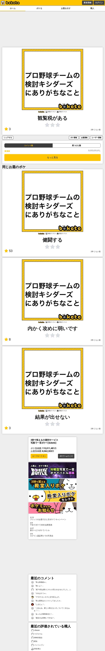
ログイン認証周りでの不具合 (52, 535)
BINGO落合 (36, 637)
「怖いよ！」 (37, 586)
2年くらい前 (96, 130)
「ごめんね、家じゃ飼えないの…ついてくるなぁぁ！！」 (50, 609)
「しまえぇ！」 (38, 604)
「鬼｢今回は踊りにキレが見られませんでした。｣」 (51, 589)
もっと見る (52, 157)
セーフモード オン (39, 456)
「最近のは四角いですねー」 (43, 618)
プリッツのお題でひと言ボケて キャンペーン (52, 518)
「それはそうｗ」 (39, 593)
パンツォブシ (37, 645)
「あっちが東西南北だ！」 (42, 614)
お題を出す (66, 8)
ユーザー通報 (96, 137)
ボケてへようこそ (66, 456)
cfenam (35, 630)
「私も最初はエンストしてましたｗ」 (46, 600)
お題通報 (84, 137)
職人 (92, 8)
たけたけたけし (94, 150)
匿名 (34, 641)
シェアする (8, 137)
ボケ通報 (73, 137)
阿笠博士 (36, 649)
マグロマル (36, 634)
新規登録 (87, 2)
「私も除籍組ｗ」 (39, 582)
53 (8, 251)
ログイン (99, 2)
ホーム (13, 8)
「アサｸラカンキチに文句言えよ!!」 (45, 597)
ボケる (39, 8)
